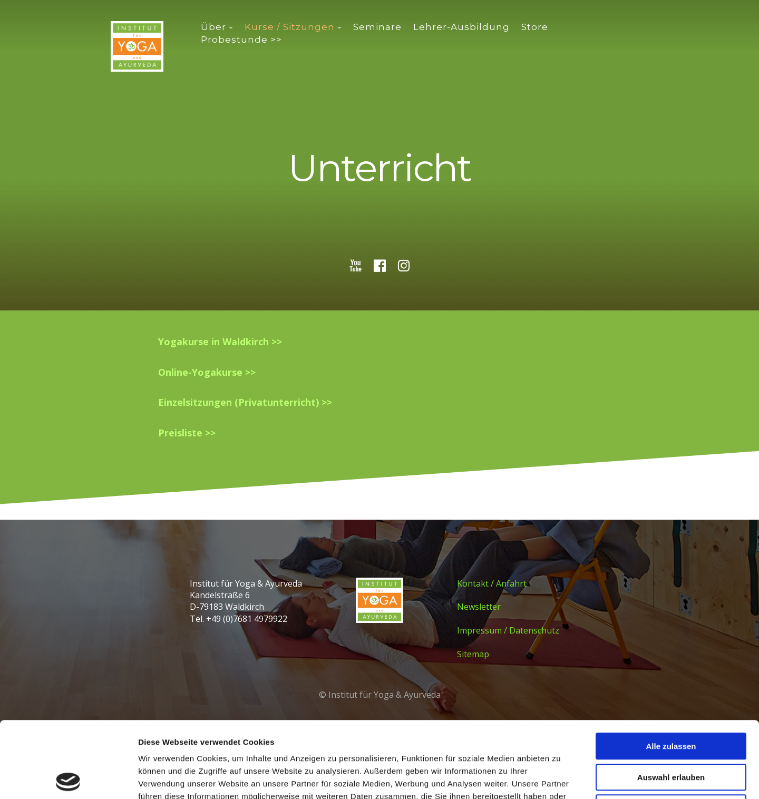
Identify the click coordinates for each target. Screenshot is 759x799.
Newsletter (479, 606)
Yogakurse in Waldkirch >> (220, 341)
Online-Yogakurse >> (207, 372)
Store (534, 27)
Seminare (377, 27)
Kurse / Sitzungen (290, 27)
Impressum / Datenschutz (508, 630)
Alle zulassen (671, 670)
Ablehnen (671, 731)
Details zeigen (560, 778)
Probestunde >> (241, 39)
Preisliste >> (187, 432)
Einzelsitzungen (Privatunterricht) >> (245, 402)
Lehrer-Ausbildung (461, 27)
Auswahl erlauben (671, 701)
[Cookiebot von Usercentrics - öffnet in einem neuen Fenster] (68, 778)
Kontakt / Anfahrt (492, 583)
